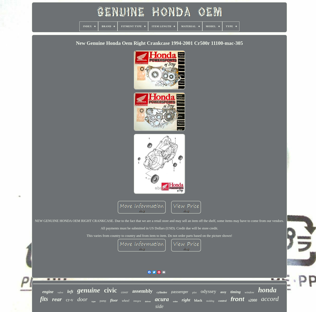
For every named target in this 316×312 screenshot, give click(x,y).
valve (60, 292)
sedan (175, 301)
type (93, 301)
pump (103, 300)
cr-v (69, 299)
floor (114, 300)
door (82, 299)
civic (110, 290)
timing (235, 292)
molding (210, 301)
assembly (142, 291)
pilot (194, 292)
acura (162, 299)
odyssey (208, 291)
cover (124, 292)
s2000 (252, 300)
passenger (179, 292)
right (186, 300)
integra (137, 300)
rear (57, 299)
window (249, 292)
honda (267, 290)
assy (223, 292)
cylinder (162, 292)
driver (148, 301)
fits (44, 298)
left (70, 291)
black (198, 300)
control (222, 300)
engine (48, 291)
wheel (125, 300)
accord (270, 298)
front (237, 299)
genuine (88, 290)
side (159, 306)
